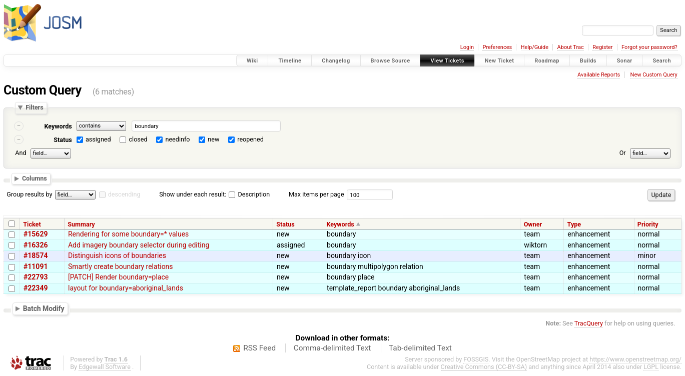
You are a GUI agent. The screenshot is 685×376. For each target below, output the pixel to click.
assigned (98, 139)
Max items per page (316, 194)
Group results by (29, 194)
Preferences (497, 47)
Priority (647, 224)
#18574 (36, 256)
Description (249, 194)
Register (602, 47)
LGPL (650, 366)
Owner (533, 224)
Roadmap (546, 61)
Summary (81, 224)
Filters (34, 108)
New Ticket (499, 61)
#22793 (36, 277)
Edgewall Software (105, 366)
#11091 (36, 266)
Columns (34, 178)
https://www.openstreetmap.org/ (635, 359)
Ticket (32, 224)
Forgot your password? (649, 47)
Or (622, 152)
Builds (588, 61)
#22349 (36, 288)
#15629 (36, 234)
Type (574, 224)
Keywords (58, 126)
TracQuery (588, 323)
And (20, 152)
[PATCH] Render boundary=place (118, 277)
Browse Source (390, 61)
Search (661, 61)
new (213, 139)
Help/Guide (534, 47)
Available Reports (598, 75)
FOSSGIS (475, 359)
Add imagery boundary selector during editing (138, 245)
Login (467, 47)
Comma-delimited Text (332, 348)
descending (124, 194)
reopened (250, 139)
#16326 (36, 245)
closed (138, 139)
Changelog (336, 61)
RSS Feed (259, 348)
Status (63, 140)
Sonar (624, 61)
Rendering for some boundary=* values (128, 234)
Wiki (252, 61)
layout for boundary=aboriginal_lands (125, 288)
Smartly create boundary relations (120, 266)
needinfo (177, 139)
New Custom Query (653, 75)
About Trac (570, 47)
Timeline (289, 61)
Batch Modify (44, 308)
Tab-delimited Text (420, 348)
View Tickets (447, 61)
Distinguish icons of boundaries (117, 256)
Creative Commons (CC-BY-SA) (484, 366)
